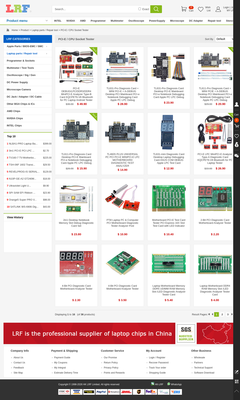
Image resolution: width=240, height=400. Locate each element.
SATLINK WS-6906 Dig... (24, 206)
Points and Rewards (114, 372)
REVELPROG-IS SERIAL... (24, 171)
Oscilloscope (136, 20)
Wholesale (199, 357)
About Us (18, 357)
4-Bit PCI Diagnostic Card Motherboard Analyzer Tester (76, 287)
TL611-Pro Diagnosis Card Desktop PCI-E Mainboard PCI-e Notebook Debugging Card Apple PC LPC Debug (76, 158)
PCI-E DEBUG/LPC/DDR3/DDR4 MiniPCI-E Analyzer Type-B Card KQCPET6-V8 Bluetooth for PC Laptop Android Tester (76, 94)
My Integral (60, 367)
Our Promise (110, 357)
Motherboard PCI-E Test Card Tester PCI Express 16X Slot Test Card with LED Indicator (168, 223)
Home (15, 30)
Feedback (19, 367)
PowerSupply (157, 20)
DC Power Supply (17, 82)
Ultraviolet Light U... (19, 185)
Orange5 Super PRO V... (22, 199)
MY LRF (231, 10)
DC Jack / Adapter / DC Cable (24, 96)
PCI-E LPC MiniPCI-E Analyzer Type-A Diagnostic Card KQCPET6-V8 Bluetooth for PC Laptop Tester (214, 158)
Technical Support (203, 367)
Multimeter (117, 20)
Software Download (204, 372)
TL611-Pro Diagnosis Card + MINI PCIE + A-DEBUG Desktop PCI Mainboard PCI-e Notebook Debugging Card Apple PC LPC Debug (215, 94)
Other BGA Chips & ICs (21, 103)
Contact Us (19, 362)
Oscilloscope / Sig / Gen (21, 75)
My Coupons (60, 362)
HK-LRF (159, 384)
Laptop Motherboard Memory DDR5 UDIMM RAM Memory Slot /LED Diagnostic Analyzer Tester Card (169, 290)
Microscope (177, 20)
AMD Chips (13, 111)
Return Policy (111, 362)
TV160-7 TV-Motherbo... (22, 157)
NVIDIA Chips (15, 118)
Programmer (98, 20)
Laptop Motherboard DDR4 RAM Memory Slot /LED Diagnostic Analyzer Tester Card (215, 290)
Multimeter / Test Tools (20, 67)
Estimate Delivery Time (66, 372)
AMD (83, 20)
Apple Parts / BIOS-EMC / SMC (25, 46)
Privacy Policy (111, 367)
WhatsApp (176, 384)
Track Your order (157, 367)
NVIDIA (70, 20)
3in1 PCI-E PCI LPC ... (21, 150)
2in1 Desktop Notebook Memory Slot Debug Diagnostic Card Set (76, 223)
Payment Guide (62, 357)
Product (25, 30)
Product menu (17, 20)
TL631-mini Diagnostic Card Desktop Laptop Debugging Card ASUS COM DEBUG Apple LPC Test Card (168, 158)
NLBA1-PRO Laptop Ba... (22, 143)
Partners (198, 362)
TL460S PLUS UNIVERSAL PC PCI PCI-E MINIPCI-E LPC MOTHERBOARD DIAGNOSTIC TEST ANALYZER (122, 160)
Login (226, 7)
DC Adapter (196, 20)
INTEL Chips (14, 125)
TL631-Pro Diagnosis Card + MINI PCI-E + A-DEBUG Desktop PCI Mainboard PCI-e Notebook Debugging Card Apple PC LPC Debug (123, 94)
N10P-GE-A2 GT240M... (22, 178)
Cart (191, 10)
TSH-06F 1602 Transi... (21, 164)
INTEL (58, 20)
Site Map (18, 372)
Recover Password (159, 362)
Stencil (230, 20)
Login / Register (157, 357)
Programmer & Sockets (21, 60)
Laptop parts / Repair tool (45, 30)
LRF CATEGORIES (18, 39)
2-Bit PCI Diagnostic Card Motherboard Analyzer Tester (215, 221)
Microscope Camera (19, 89)
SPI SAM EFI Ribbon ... (21, 192)
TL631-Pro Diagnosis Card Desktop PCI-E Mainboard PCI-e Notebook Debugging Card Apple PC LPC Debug (168, 93)
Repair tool (214, 20)
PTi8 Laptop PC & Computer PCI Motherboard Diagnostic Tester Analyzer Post (122, 223)
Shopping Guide (157, 372)
